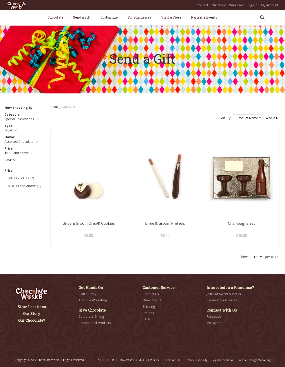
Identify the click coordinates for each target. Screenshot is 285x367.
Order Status (152, 300)
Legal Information (223, 360)
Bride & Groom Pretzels (165, 223)
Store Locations (32, 306)
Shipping (149, 306)
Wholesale (236, 5)
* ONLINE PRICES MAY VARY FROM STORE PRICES (128, 360)
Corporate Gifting (91, 316)
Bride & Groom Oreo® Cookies (88, 223)
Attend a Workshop (93, 300)
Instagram (213, 323)
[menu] (142, 18)
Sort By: (225, 118)
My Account (269, 5)
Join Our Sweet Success (223, 294)
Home (54, 107)
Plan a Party (87, 294)
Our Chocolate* (31, 320)
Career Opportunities (221, 300)
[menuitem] (55, 17)
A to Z (272, 118)
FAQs (147, 319)
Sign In (252, 5)
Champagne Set (241, 223)
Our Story (219, 5)
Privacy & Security (196, 360)
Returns (148, 313)
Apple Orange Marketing (255, 360)
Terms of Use (171, 360)
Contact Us (151, 294)
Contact (202, 5)
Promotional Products (95, 323)
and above (24, 186)
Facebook (213, 316)
